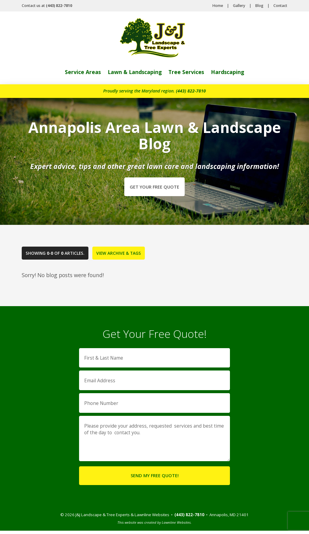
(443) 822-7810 (191, 91)
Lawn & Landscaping (134, 72)
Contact (280, 5)
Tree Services (187, 72)
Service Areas (82, 72)
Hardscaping (228, 72)
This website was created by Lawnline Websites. (154, 525)
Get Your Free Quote (154, 187)
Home (217, 5)
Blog (259, 5)
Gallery (239, 5)
